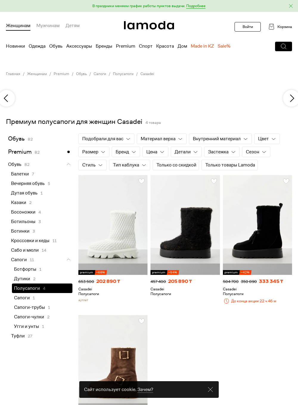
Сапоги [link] (100, 73)
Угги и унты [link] (26, 326)
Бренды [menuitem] (104, 46)
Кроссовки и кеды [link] (30, 241)
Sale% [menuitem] (224, 46)
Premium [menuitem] (125, 46)
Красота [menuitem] (165, 46)
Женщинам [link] (37, 73)
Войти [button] (248, 26)
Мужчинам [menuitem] (48, 26)
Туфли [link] (18, 336)
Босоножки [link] (23, 212)
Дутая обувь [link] (24, 193)
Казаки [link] (18, 202)
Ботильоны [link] (23, 222)
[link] (149, 25)
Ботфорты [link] (25, 269)
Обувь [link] (81, 73)
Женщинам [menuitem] (18, 26)
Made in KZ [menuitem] (202, 46)
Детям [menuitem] (73, 26)
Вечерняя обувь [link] (28, 183)
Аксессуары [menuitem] (79, 46)
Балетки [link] (20, 174)
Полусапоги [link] (123, 73)
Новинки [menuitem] (15, 46)
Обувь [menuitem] (56, 46)
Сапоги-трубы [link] (29, 307)
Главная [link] (13, 73)
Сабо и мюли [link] (25, 250)
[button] (149, 6)
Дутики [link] (22, 279)
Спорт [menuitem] (146, 46)
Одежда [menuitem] (37, 46)
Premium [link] (61, 73)
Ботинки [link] (20, 231)
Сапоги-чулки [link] (29, 317)
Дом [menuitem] (182, 46)
